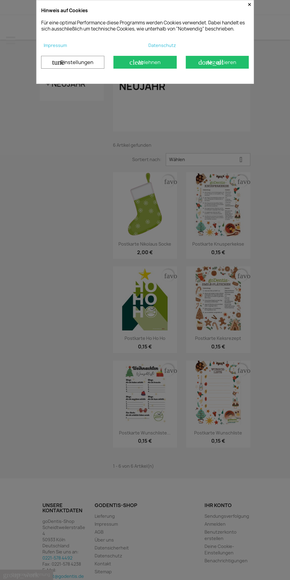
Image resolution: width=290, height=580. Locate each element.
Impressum (55, 45)
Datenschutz (162, 45)
